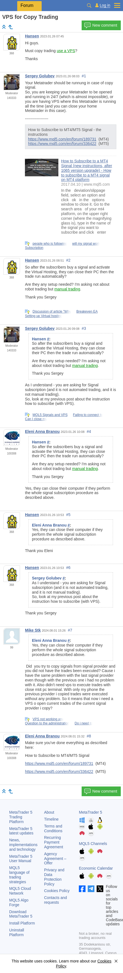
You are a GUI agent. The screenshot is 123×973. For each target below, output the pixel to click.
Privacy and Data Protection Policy (54, 877)
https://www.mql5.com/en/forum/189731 (62, 139)
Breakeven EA (87, 311)
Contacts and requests (55, 900)
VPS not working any (47, 719)
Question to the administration (47, 723)
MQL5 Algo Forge (18, 902)
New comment (100, 25)
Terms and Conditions (53, 828)
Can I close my (36, 419)
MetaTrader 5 (90, 812)
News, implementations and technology (23, 845)
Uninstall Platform (16, 932)
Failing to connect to (88, 415)
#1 (84, 76)
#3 (84, 328)
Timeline (51, 819)
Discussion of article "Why (51, 311)
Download (20, 914)
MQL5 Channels (93, 843)
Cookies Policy (57, 890)
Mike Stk (33, 630)
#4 (89, 431)
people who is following (49, 244)
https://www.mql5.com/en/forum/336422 (62, 143)
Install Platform (22, 923)
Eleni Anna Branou (42, 431)
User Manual (20, 858)
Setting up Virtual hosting (43, 316)
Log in (105, 5)
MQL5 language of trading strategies (19, 874)
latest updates (21, 831)
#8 (89, 736)
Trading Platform (20, 817)
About (49, 812)
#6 (68, 567)
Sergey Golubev (40, 76)
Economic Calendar (96, 868)
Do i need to (84, 723)
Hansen (32, 36)
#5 (68, 514)
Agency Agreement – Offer (55, 858)
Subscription (34, 248)
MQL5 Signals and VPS (49, 415)
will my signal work (86, 244)
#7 (70, 630)
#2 (68, 260)
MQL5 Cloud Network (20, 890)
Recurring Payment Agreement (53, 842)
